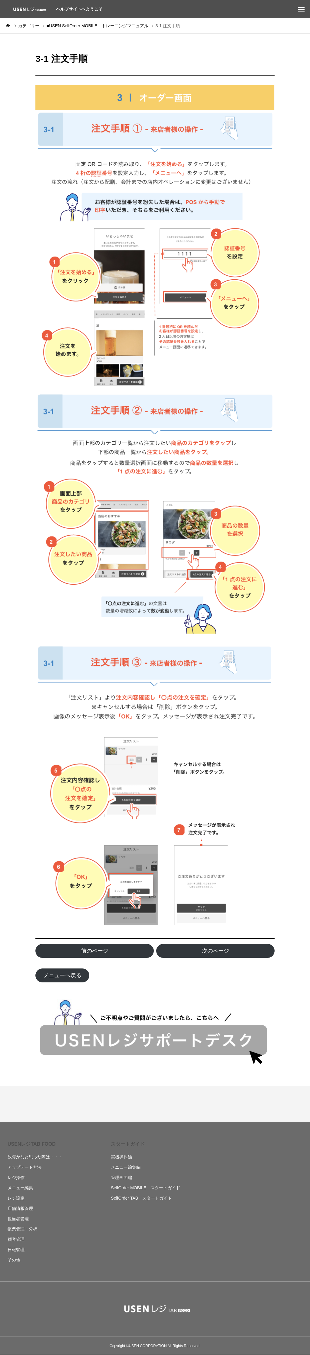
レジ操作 (16, 1177)
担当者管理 (18, 1218)
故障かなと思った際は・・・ (35, 1156)
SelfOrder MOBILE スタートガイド (145, 1187)
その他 (14, 1259)
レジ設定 (16, 1198)
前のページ (94, 951)
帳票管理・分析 (22, 1229)
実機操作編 (121, 1156)
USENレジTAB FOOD (32, 1144)
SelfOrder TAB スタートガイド (141, 1198)
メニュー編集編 (125, 1167)
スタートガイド (128, 1144)
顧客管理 (16, 1239)
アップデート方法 (24, 1167)
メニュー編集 (20, 1187)
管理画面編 (121, 1177)
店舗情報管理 (20, 1208)
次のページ (215, 951)
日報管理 (16, 1249)
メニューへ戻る (62, 975)
